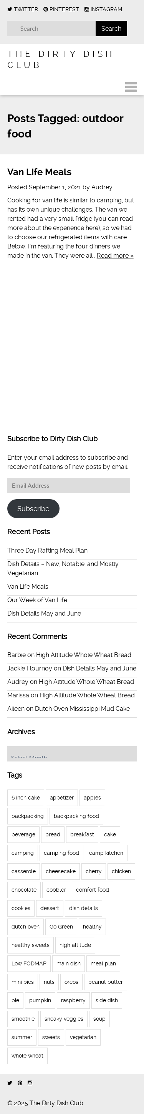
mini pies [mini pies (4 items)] (23, 982)
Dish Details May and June (44, 613)
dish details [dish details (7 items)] (83, 908)
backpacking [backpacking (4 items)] (28, 816)
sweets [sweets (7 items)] (51, 1037)
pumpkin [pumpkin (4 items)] (40, 1000)
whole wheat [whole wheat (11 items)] (27, 1056)
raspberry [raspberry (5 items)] (73, 1000)
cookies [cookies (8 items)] (21, 908)
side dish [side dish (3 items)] (107, 1000)
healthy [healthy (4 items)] (92, 927)
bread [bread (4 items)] (52, 834)
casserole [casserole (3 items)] (24, 871)
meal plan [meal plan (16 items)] (103, 963)
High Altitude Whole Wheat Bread (83, 655)
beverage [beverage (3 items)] (23, 834)
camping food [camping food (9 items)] (61, 853)
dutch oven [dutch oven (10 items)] (26, 927)
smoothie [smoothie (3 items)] (23, 1019)
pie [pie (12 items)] (15, 1000)
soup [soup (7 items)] (99, 1019)
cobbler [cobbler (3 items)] (56, 890)
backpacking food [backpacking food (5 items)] (76, 816)
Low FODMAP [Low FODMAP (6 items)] (29, 963)
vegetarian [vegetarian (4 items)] (83, 1037)
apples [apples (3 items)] (92, 798)
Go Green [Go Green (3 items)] (61, 927)
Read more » (115, 255)
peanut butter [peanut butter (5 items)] (105, 982)
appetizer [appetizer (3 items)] (62, 798)
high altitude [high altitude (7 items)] (75, 945)
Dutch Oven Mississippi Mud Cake (82, 708)
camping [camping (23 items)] (23, 853)
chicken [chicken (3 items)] (121, 871)
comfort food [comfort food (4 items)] (92, 890)
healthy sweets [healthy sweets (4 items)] (31, 945)
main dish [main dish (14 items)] (68, 963)
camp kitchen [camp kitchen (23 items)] (106, 853)
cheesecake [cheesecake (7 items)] (61, 871)
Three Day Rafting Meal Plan (47, 550)
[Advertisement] (72, 353)
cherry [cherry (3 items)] (94, 871)
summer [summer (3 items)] (22, 1037)
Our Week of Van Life (37, 600)
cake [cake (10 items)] (110, 834)
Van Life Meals (39, 172)
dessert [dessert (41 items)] (49, 908)
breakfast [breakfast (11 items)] (82, 834)
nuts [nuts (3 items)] (49, 982)
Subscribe (33, 509)
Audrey (102, 187)
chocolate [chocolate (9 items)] (24, 890)
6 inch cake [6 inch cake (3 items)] (26, 798)
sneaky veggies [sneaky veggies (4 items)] (64, 1019)
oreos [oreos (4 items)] (71, 982)
